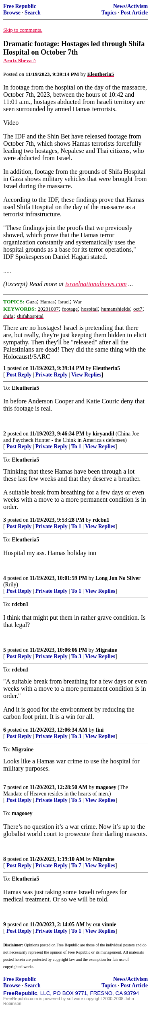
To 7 (76, 866)
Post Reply (18, 375)
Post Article (134, 13)
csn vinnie (104, 925)
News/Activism (130, 6)
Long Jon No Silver (118, 578)
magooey (106, 787)
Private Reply (51, 375)
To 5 (76, 800)
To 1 (76, 446)
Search (33, 13)
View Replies (86, 375)
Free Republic (19, 6)
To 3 (76, 656)
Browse (12, 13)
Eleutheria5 (106, 368)
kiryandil (103, 434)
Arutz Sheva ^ (19, 60)
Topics (108, 13)
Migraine (106, 650)
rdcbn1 (101, 520)
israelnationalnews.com (95, 284)
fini (100, 730)
